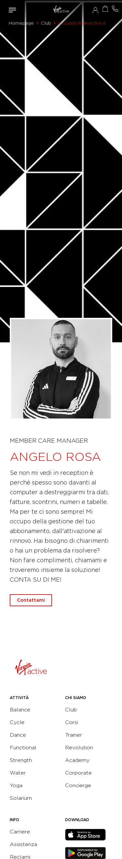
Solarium (21, 798)
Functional (23, 747)
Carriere (20, 832)
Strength (21, 760)
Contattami (115, 9)
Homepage (21, 23)
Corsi (71, 722)
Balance (20, 710)
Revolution (79, 747)
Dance (18, 735)
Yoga (16, 785)
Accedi (95, 10)
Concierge (78, 785)
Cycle (17, 722)
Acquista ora (105, 9)
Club (46, 23)
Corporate (78, 773)
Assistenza (23, 844)
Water (18, 773)
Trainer (73, 735)
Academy (77, 760)
